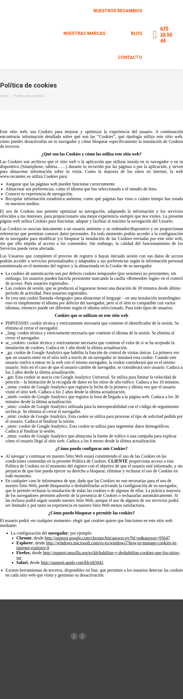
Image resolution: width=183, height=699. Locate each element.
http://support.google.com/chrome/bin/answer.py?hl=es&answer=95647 (107, 538)
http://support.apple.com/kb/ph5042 (72, 562)
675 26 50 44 (166, 34)
